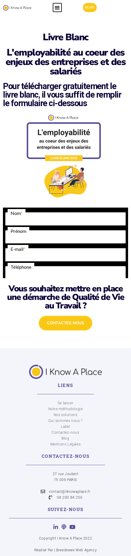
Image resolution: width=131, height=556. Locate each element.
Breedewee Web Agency (76, 550)
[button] (57, 7)
